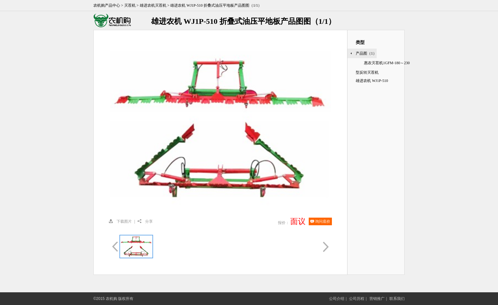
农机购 (119, 21)
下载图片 (120, 221)
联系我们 (397, 298)
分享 (145, 221)
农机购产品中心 (106, 5)
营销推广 (377, 298)
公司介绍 (336, 298)
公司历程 (356, 298)
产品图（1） (366, 53)
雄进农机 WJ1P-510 (372, 80)
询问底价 (320, 221)
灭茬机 (130, 5)
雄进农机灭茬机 (153, 5)
